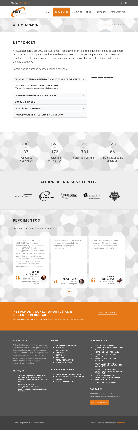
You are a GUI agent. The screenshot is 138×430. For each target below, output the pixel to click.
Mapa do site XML (64, 362)
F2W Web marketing (65, 382)
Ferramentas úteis (65, 360)
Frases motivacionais (105, 382)
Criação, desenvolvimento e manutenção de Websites (47, 79)
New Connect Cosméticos (68, 374)
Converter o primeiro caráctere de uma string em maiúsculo (108, 371)
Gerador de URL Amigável (107, 352)
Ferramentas (118, 12)
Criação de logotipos (28, 108)
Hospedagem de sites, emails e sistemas (39, 115)
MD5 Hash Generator (104, 345)
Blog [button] (88, 12)
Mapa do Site (62, 348)
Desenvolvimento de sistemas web (36, 95)
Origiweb (60, 379)
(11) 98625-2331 (24, 3)
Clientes (77, 12)
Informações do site (66, 345)
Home (48, 12)
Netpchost (121, 423)
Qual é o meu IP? (102, 380)
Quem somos (61, 12)
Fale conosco (107, 312)
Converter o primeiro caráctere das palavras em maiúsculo (108, 365)
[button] (69, 291)
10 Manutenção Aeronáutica (70, 377)
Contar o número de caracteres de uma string (107, 376)
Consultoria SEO (25, 102)
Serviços (60, 355)
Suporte (102, 12)
